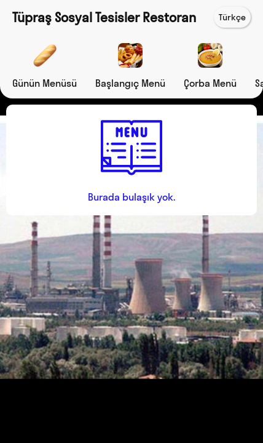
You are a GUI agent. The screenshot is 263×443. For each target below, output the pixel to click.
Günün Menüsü (44, 83)
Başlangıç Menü (130, 83)
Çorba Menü (210, 83)
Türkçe (232, 17)
